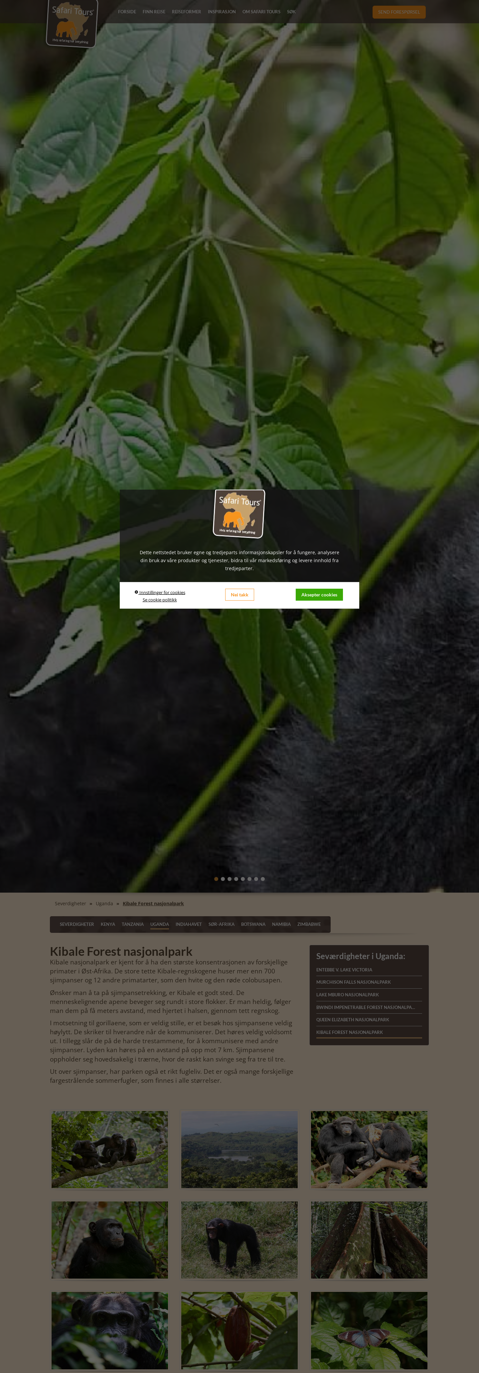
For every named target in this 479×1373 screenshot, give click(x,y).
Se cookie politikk (160, 600)
